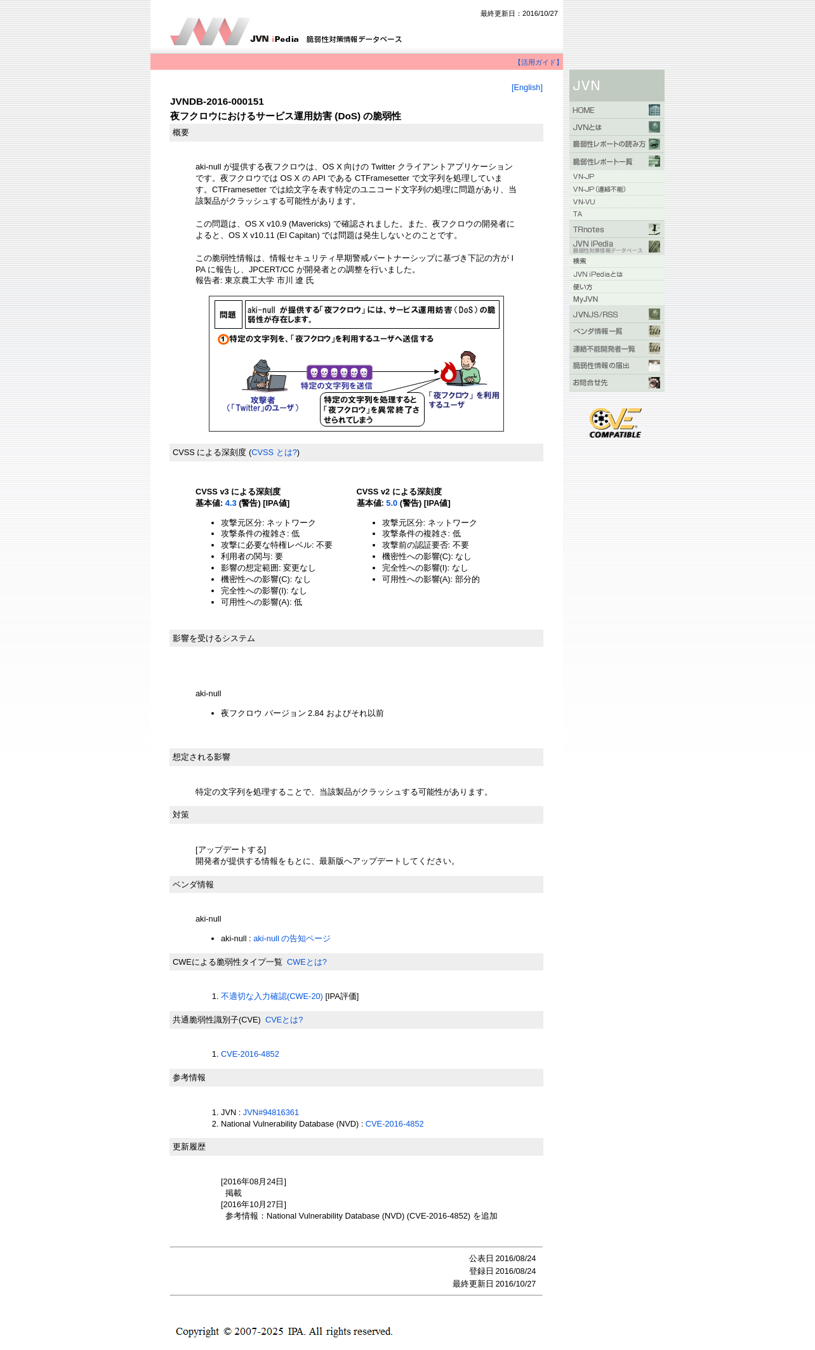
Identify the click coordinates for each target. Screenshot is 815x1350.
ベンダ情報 (193, 884)
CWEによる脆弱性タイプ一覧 (227, 962)
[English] (527, 87)
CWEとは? (307, 962)
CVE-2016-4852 (250, 1054)
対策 (181, 814)
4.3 (231, 503)
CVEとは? (284, 1019)
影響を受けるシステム (214, 638)
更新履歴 (189, 1146)
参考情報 (189, 1077)
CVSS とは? (274, 452)
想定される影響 (201, 757)
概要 (181, 132)
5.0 (391, 503)
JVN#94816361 (271, 1112)
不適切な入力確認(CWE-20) (272, 996)
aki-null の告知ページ (292, 938)
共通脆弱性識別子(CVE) (217, 1019)
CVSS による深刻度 (209, 452)
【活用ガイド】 (538, 62)
